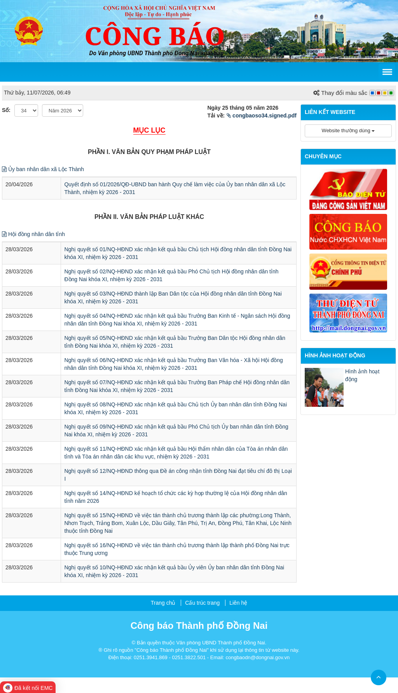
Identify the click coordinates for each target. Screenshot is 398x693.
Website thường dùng (348, 130)
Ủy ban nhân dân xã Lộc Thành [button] (43, 169)
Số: (6, 110)
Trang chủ (163, 603)
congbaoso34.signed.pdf (262, 115)
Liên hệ (238, 603)
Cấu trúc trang (202, 603)
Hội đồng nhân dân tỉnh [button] (33, 234)
